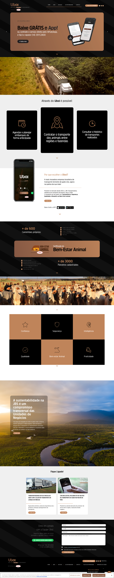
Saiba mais (48, 200)
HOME (49, 4)
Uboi (54, 564)
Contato (78, 564)
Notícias (60, 564)
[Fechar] (111, 575)
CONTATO (78, 4)
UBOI (54, 4)
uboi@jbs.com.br (49, 547)
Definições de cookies (102, 564)
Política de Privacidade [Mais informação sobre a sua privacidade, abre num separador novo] (41, 576)
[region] (57, 575)
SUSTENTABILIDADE (69, 4)
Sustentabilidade (69, 564)
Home (49, 564)
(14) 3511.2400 (49, 545)
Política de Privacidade (72, 547)
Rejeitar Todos (86, 575)
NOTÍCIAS (60, 4)
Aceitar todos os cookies (99, 575)
